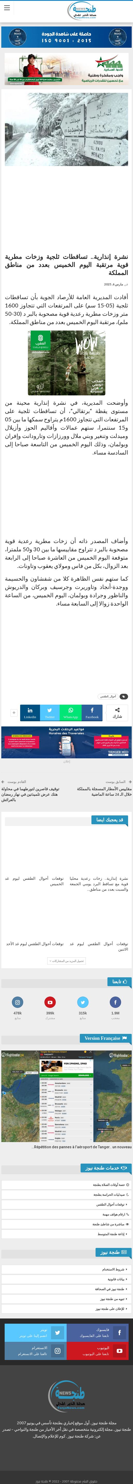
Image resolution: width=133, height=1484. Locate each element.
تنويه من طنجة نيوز (112, 1299)
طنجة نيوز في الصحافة (109, 1289)
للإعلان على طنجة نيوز (110, 1309)
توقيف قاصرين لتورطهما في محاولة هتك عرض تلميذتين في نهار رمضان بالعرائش (30, 794)
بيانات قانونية (116, 1279)
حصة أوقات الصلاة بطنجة (111, 1185)
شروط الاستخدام (113, 1269)
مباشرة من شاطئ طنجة (110, 1224)
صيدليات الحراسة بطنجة (111, 1195)
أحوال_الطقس (108, 696)
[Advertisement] (66, 207)
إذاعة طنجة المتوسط (111, 1234)
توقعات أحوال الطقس (110, 1204)
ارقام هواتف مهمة (116, 1214)
